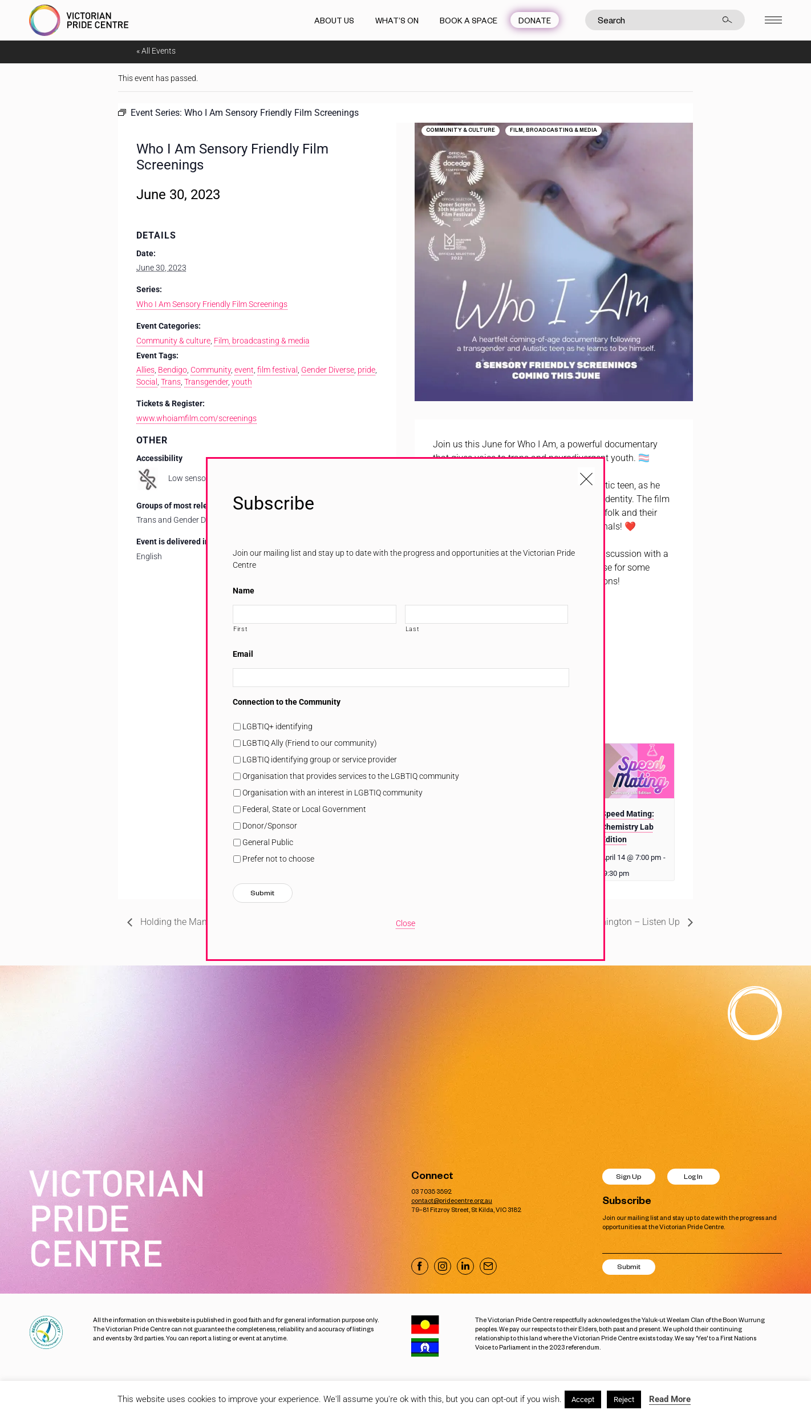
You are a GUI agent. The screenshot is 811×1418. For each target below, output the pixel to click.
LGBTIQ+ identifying (277, 726)
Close (405, 923)
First (240, 629)
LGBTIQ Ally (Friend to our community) (309, 743)
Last (412, 629)
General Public (267, 842)
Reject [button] (624, 1399)
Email (243, 653)
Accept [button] (582, 1399)
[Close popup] (586, 475)
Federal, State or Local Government (304, 809)
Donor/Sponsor (269, 825)
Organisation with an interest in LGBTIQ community (332, 792)
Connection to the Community (286, 701)
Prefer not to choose (278, 858)
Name (243, 590)
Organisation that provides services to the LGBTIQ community (350, 776)
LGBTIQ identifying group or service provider (319, 759)
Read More (670, 1399)
